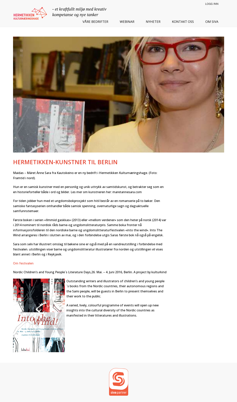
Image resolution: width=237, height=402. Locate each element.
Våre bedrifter (95, 21)
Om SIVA (211, 21)
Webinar (127, 21)
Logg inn (211, 4)
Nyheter (153, 21)
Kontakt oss (183, 21)
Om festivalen (23, 263)
